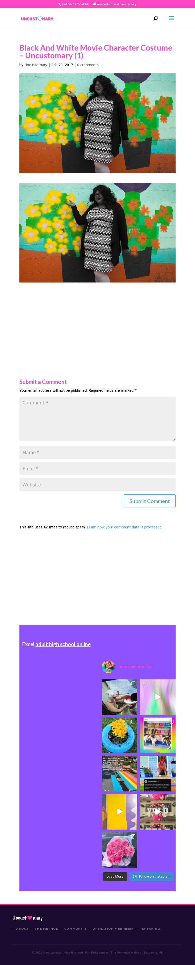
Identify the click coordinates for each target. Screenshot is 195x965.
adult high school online (63, 644)
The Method (47, 929)
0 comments (88, 64)
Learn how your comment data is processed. (124, 527)
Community (75, 929)
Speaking (151, 929)
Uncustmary (27, 918)
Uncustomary (35, 64)
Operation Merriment (114, 929)
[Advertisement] (97, 318)
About (22, 929)
